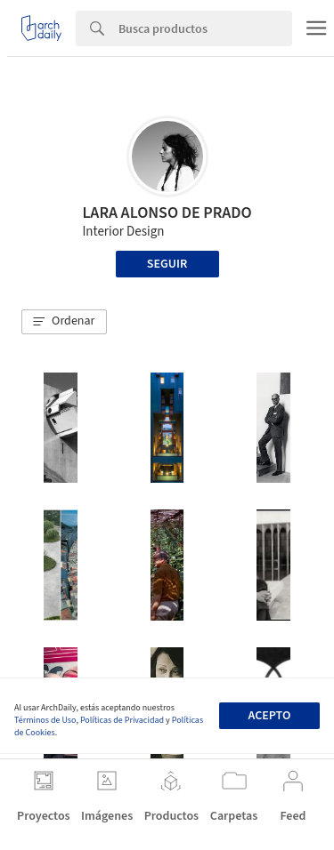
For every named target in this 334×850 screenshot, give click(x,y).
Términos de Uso (45, 720)
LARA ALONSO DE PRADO (166, 213)
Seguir (167, 264)
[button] (64, 321)
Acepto (269, 716)
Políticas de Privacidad (122, 720)
